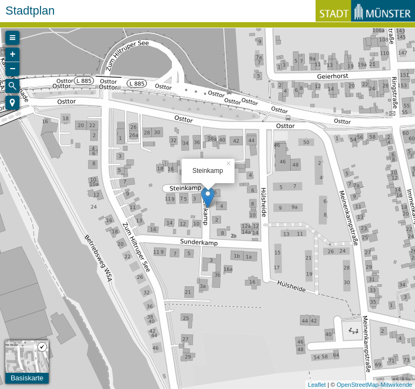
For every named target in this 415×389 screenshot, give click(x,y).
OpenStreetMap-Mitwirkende (374, 384)
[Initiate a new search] (12, 86)
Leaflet (317, 384)
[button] (12, 103)
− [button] (13, 69)
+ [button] (13, 54)
